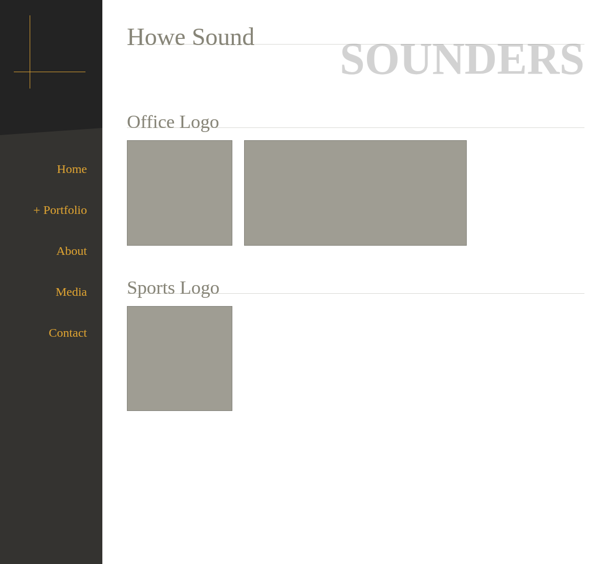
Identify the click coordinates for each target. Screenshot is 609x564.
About (71, 250)
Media (71, 291)
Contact (68, 332)
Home (72, 169)
